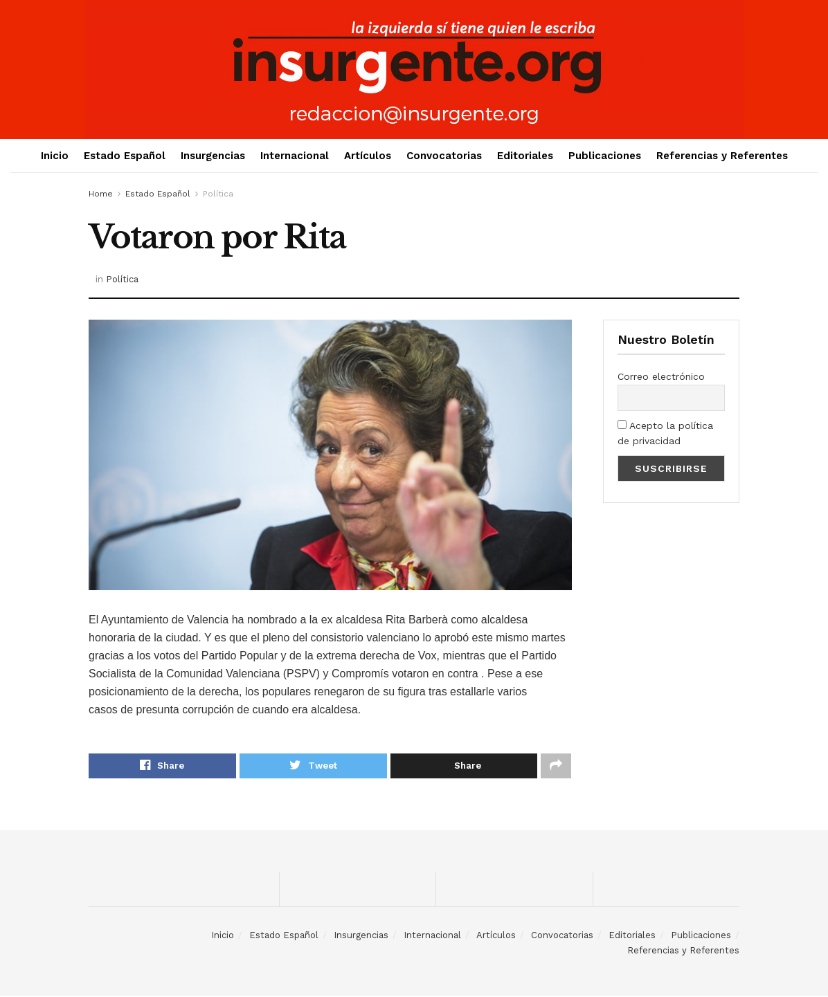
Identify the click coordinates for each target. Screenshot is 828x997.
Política (218, 194)
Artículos (367, 155)
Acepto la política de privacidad (665, 433)
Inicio (55, 155)
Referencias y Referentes (722, 155)
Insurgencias (213, 155)
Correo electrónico (661, 376)
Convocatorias (444, 155)
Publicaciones (604, 155)
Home (101, 194)
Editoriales (525, 155)
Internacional (294, 155)
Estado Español (124, 155)
